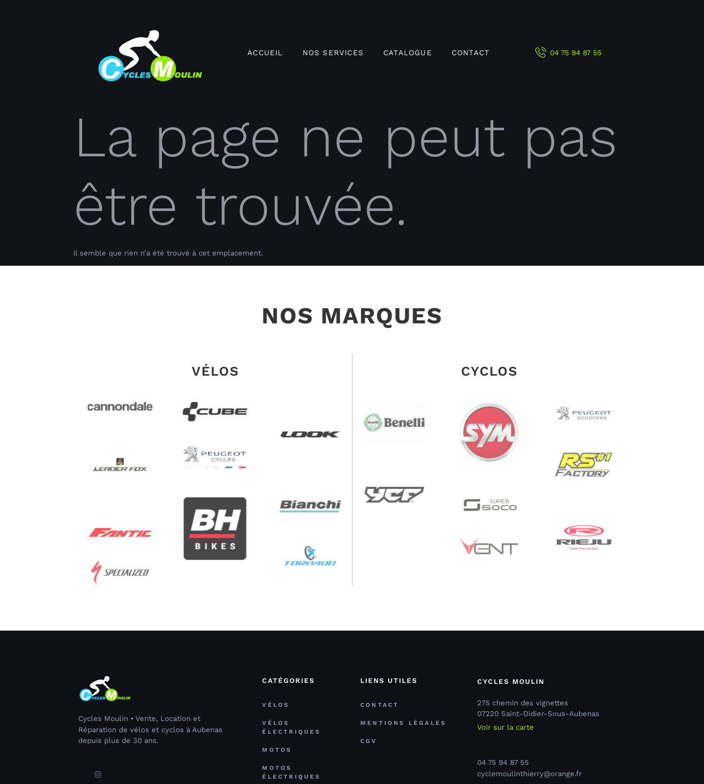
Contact (470, 52)
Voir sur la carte (505, 727)
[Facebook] (80, 770)
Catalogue (407, 52)
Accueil (265, 52)
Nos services (333, 52)
